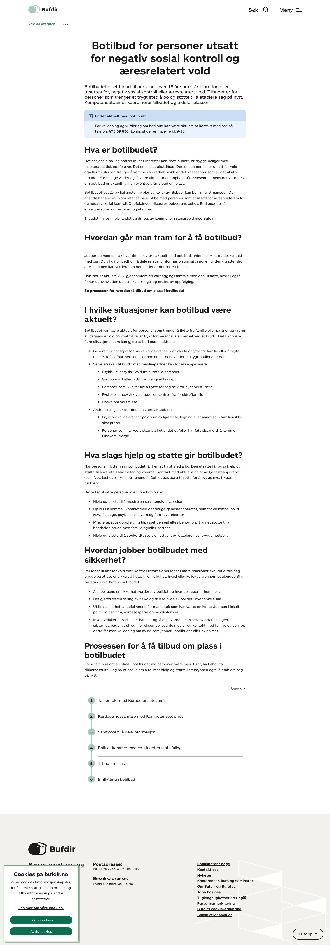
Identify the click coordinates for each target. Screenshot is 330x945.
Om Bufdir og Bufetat (216, 886)
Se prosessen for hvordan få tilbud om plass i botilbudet (134, 290)
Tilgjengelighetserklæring (220, 898)
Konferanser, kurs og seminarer (225, 880)
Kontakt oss (208, 869)
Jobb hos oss (209, 892)
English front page (213, 864)
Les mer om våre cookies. (41, 908)
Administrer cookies (214, 915)
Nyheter (204, 875)
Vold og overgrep (41, 24)
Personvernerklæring (216, 903)
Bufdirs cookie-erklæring (219, 909)
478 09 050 (119, 131)
